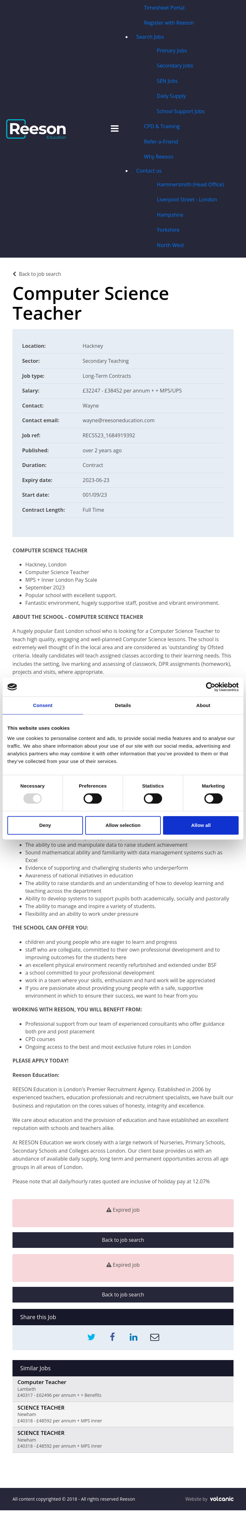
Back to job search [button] (123, 1243)
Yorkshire (168, 232)
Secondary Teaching (106, 364)
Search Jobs (150, 37)
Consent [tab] (43, 705)
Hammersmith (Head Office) (190, 186)
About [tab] (203, 705)
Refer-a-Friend (161, 143)
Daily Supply (171, 97)
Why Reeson (158, 158)
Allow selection (122, 825)
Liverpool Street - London (187, 202)
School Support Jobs (180, 112)
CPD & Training (162, 127)
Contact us (148, 172)
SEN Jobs (167, 81)
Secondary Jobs (175, 66)
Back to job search (37, 277)
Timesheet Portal (164, 7)
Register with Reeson (169, 23)
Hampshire (170, 217)
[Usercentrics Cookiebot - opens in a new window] (211, 687)
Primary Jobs (172, 51)
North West (170, 248)
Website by (209, 1506)
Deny (45, 825)
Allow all (201, 825)
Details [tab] (123, 705)
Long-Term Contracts (108, 378)
